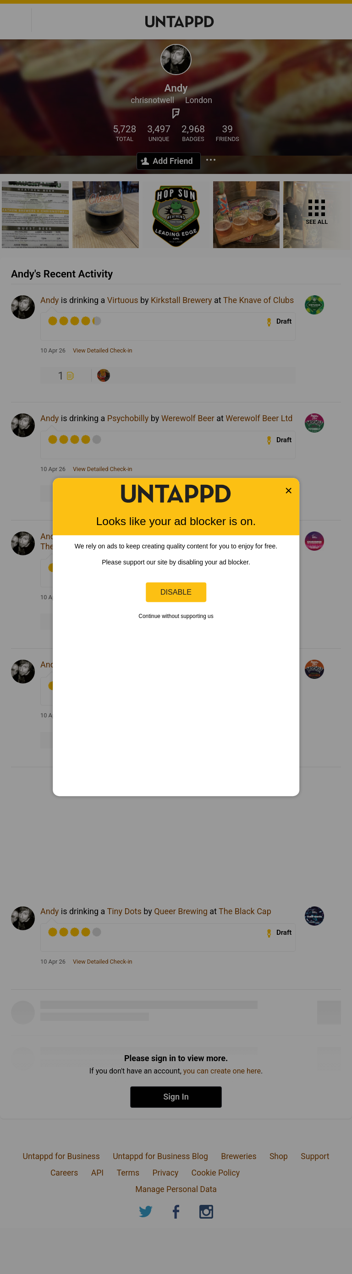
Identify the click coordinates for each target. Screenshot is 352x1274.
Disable (176, 592)
